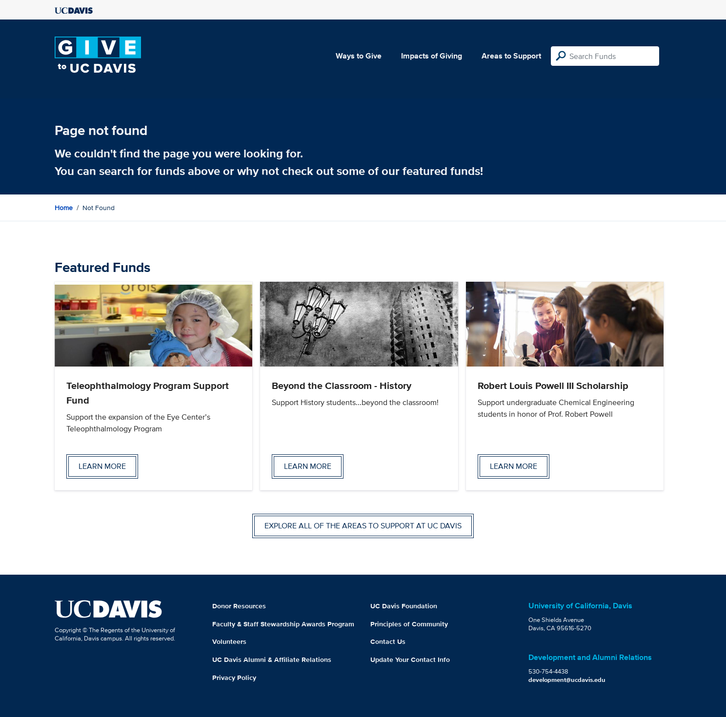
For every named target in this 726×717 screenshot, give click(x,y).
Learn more (102, 466)
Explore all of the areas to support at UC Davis (363, 525)
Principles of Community (409, 624)
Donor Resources (239, 606)
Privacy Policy (234, 677)
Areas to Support (511, 55)
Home (64, 208)
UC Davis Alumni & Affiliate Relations (271, 659)
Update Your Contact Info (410, 659)
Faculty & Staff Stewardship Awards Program (283, 624)
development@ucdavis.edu (566, 679)
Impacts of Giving (431, 55)
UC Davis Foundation (403, 606)
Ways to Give (359, 55)
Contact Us (387, 641)
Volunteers (229, 641)
